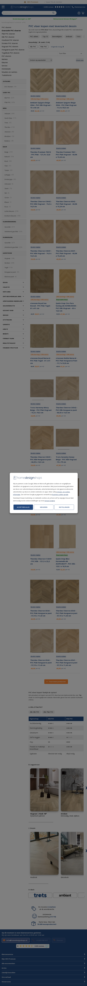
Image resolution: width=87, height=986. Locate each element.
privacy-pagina (50, 501)
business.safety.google (60, 495)
